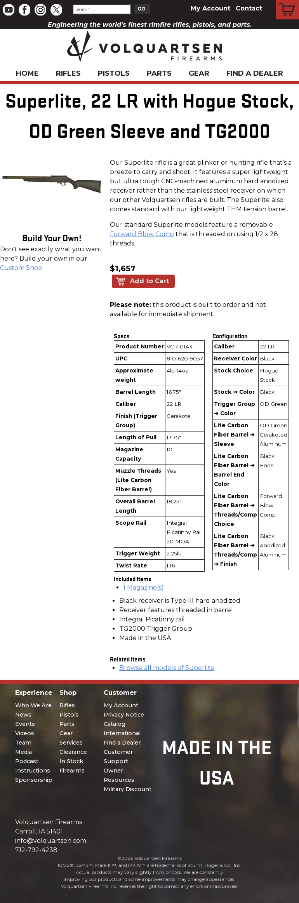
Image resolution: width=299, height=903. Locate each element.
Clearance (73, 751)
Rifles (68, 73)
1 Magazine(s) (143, 587)
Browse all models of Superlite (166, 668)
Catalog (114, 723)
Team (23, 742)
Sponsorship (33, 779)
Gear (199, 73)
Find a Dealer (254, 73)
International (122, 733)
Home (27, 73)
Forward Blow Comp (142, 234)
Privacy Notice (124, 714)
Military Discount (127, 789)
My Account (210, 8)
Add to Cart (149, 281)
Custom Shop (21, 267)
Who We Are (33, 705)
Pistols (114, 73)
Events (25, 723)
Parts (159, 73)
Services (71, 742)
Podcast (26, 761)
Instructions (32, 770)
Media (23, 751)
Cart (287, 1)
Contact (249, 8)
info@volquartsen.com (50, 840)
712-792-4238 (36, 850)
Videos (24, 733)
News (23, 714)
